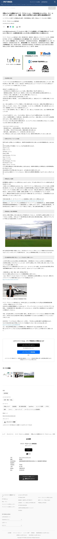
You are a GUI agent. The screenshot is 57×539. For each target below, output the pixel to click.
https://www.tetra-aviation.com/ (9, 415)
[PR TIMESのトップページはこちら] (7, 2)
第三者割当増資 (22, 406)
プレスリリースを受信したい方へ (8, 504)
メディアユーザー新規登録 (28, 352)
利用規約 (33, 532)
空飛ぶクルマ (7, 406)
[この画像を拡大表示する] (8, 374)
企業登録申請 (44, 2)
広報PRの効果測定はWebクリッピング (25, 507)
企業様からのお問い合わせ (21, 535)
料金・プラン (4, 501)
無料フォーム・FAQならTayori (44, 500)
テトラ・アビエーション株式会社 (22, 434)
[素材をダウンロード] (17, 27)
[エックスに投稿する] (8, 27)
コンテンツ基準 (26, 532)
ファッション (38, 4)
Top (2, 4)
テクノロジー (7, 4)
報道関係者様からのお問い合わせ (42, 532)
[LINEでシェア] (13, 27)
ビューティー (30, 4)
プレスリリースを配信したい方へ (8, 506)
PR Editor (20, 510)
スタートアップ (18, 409)
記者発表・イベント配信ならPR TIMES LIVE (26, 502)
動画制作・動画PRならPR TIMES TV (25, 500)
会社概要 (9, 532)
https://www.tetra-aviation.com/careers (10, 279)
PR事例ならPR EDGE (42, 502)
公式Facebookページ (6, 516)
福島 (5, 409)
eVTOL (47, 406)
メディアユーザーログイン (28, 345)
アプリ (18, 4)
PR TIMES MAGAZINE (22, 505)
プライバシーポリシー (17, 532)
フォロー (28, 449)
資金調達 (14, 406)
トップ (3, 434)
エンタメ (24, 4)
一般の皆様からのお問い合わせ (34, 535)
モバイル (14, 4)
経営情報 (6, 393)
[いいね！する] (4, 27)
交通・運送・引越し (8, 399)
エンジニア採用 (39, 406)
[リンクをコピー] (20, 27)
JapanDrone (31, 406)
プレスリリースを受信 (35, 2)
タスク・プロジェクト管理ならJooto (45, 497)
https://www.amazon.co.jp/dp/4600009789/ (11, 324)
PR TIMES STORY (21, 497)
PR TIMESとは (5, 499)
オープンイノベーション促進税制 (32, 409)
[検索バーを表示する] (55, 2)
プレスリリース (10, 434)
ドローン (10, 409)
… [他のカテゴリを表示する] (42, 4)
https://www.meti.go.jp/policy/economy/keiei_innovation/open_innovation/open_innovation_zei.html (23, 200)
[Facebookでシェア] (10, 27)
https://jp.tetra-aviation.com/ (25, 457)
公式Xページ (4, 522)
